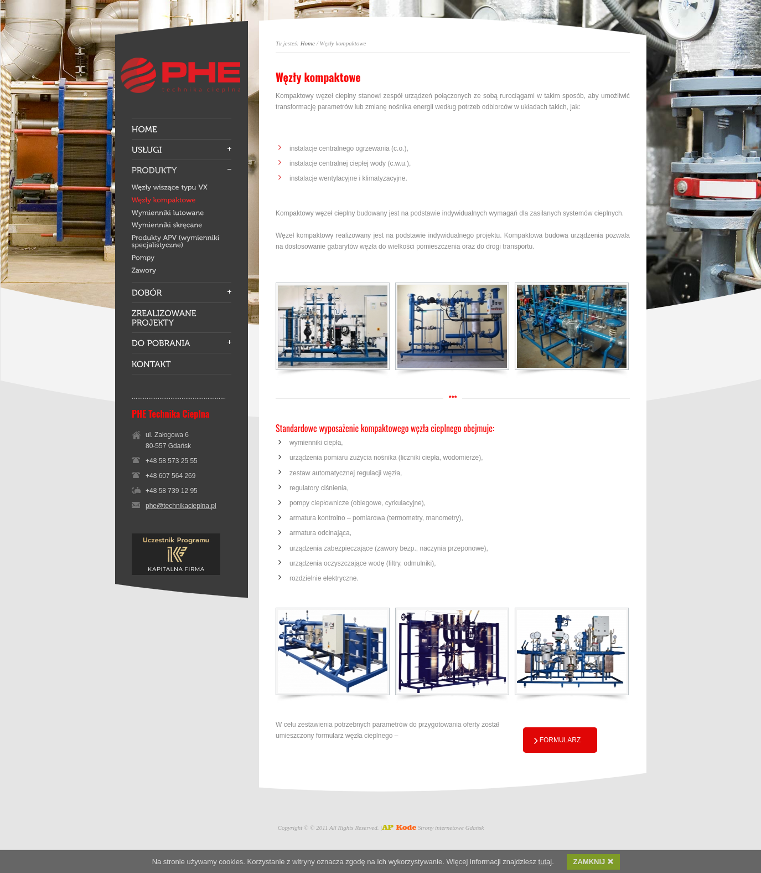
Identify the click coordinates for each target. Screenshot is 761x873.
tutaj (545, 861)
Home (308, 43)
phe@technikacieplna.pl (181, 506)
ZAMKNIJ (593, 861)
